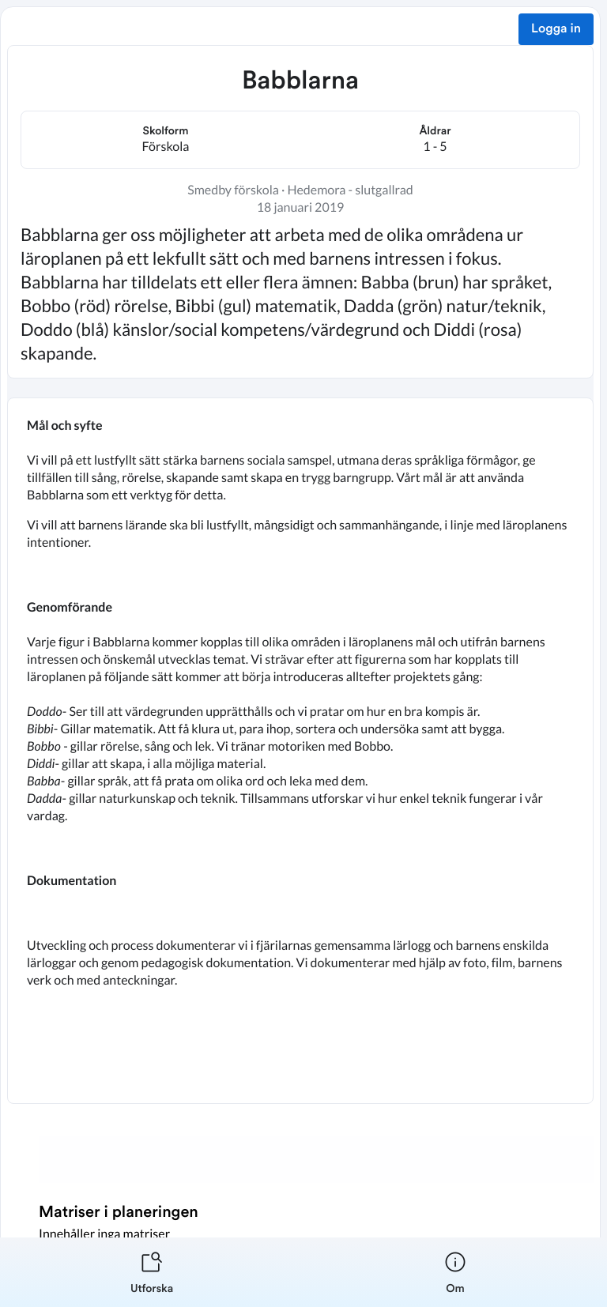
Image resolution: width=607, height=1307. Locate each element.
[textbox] (300, 750)
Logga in (556, 29)
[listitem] (151, 1272)
